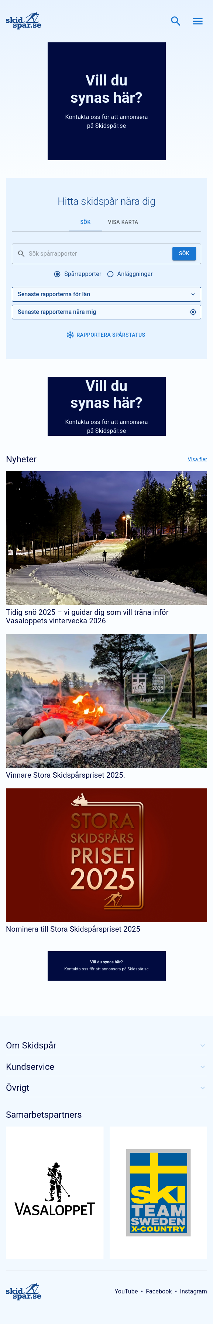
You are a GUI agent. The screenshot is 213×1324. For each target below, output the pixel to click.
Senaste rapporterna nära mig (107, 312)
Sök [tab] (85, 222)
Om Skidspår (106, 1045)
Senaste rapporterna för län (107, 294)
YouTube (126, 1291)
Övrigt (106, 1088)
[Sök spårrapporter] (99, 254)
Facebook (159, 1291)
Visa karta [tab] (123, 222)
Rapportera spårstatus (105, 335)
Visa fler (197, 459)
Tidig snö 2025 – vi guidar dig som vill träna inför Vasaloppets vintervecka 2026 (87, 616)
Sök (184, 253)
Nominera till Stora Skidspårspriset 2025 (73, 929)
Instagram (193, 1291)
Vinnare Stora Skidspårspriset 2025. (65, 775)
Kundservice (106, 1067)
